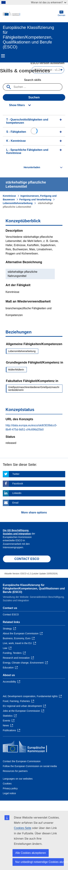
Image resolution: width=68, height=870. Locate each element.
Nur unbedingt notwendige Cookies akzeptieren (39, 861)
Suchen (34, 97)
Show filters (17, 105)
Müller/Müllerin (16, 369)
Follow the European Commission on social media (30, 766)
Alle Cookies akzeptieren (30, 852)
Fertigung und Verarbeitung (35, 199)
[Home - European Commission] (30, 13)
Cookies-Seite (22, 828)
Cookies (7, 783)
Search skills (32, 79)
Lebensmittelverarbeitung (18, 203)
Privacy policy (10, 788)
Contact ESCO (11, 614)
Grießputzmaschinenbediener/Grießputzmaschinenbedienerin (33, 388)
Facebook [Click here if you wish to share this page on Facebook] (17, 483)
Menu (3, 56)
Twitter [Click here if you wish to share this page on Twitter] (15, 474)
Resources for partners (15, 771)
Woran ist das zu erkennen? (48, 2)
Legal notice (9, 793)
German (61, 13)
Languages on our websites (18, 778)
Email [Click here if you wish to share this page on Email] (15, 502)
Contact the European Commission (22, 761)
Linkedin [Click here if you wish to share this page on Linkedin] (16, 493)
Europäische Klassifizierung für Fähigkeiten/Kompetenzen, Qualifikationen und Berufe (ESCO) (34, 588)
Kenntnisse (9, 195)
